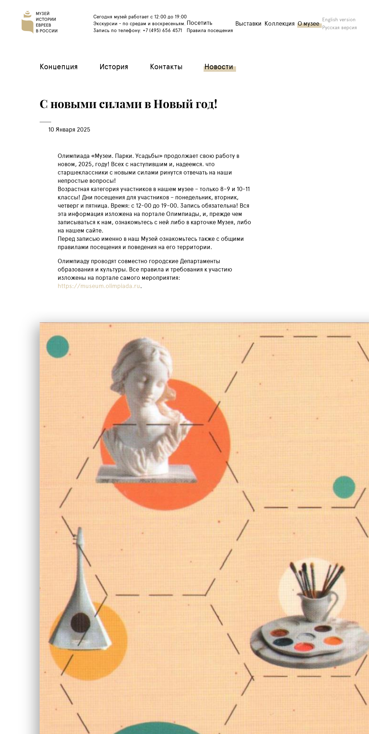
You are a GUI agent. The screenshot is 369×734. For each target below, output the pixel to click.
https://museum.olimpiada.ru (99, 286)
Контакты (166, 66)
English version (339, 19)
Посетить (199, 22)
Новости (218, 66)
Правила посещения (210, 30)
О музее (308, 23)
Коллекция (279, 23)
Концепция (59, 66)
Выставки (248, 23)
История (113, 66)
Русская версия (339, 27)
